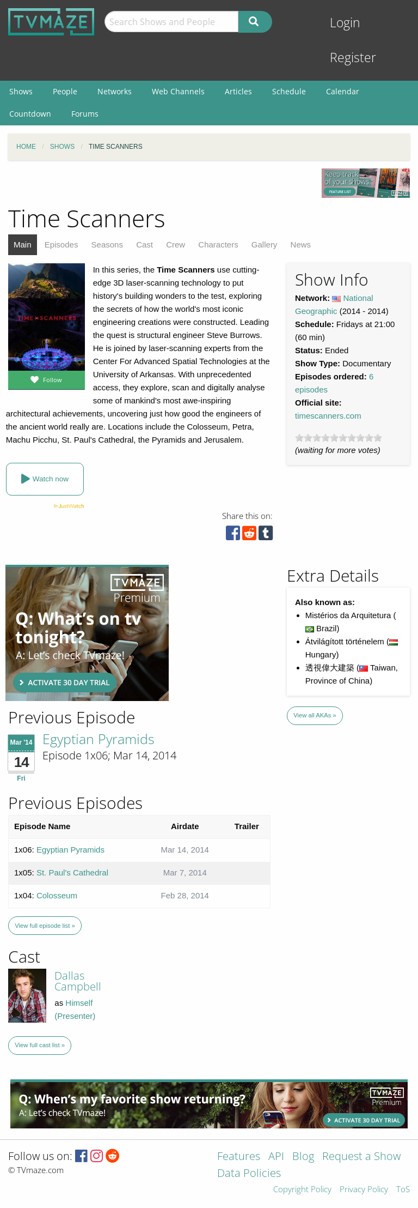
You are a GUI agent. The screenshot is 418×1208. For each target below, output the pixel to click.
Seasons (107, 244)
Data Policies (249, 1174)
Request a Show (361, 1157)
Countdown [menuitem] (30, 113)
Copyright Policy (302, 1189)
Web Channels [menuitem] (178, 91)
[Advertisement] (87, 633)
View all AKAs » (314, 715)
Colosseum (56, 895)
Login (345, 22)
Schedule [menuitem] (289, 91)
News (301, 244)
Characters (218, 244)
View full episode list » (45, 925)
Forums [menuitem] (85, 113)
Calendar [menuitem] (342, 91)
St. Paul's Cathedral (72, 872)
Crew (175, 244)
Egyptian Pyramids (98, 738)
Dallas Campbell (77, 981)
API (276, 1157)
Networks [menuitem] (114, 91)
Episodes (61, 244)
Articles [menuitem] (238, 91)
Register (353, 57)
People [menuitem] (65, 91)
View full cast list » (40, 1045)
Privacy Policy (364, 1189)
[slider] (338, 437)
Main (23, 244)
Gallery (264, 244)
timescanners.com (328, 415)
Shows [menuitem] (21, 91)
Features (238, 1157)
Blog (303, 1157)
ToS (403, 1189)
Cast (144, 244)
